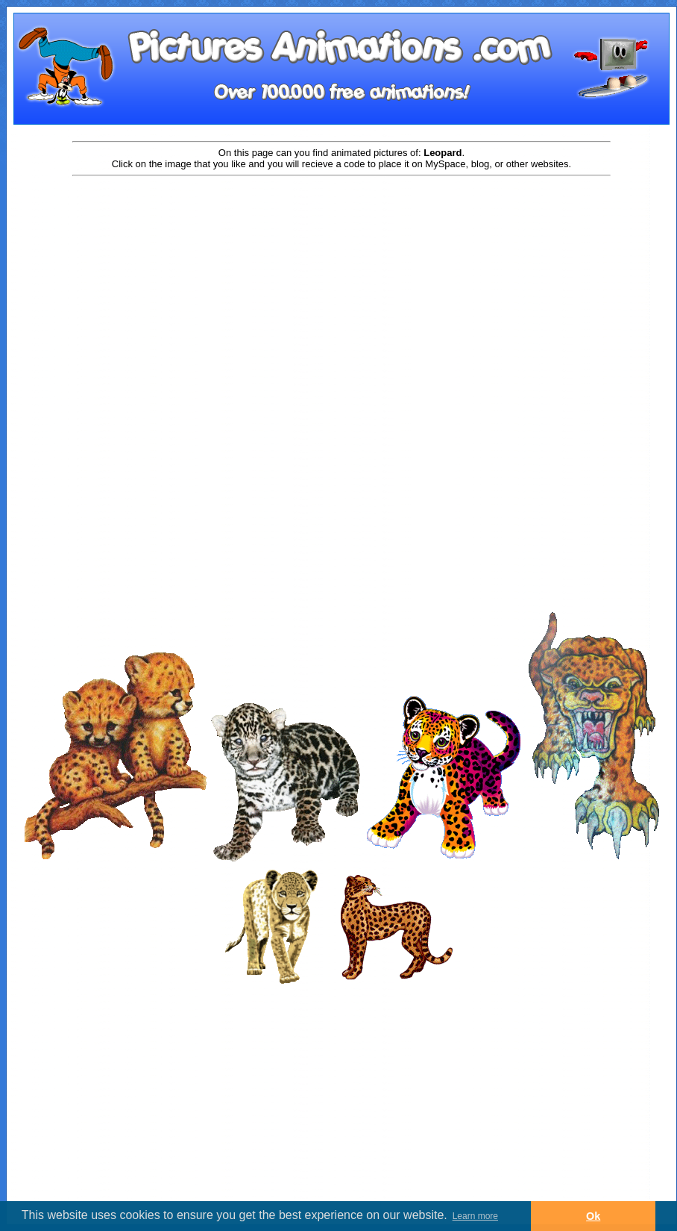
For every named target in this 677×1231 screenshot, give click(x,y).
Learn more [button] (475, 1216)
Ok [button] (593, 1216)
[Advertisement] (341, 296)
